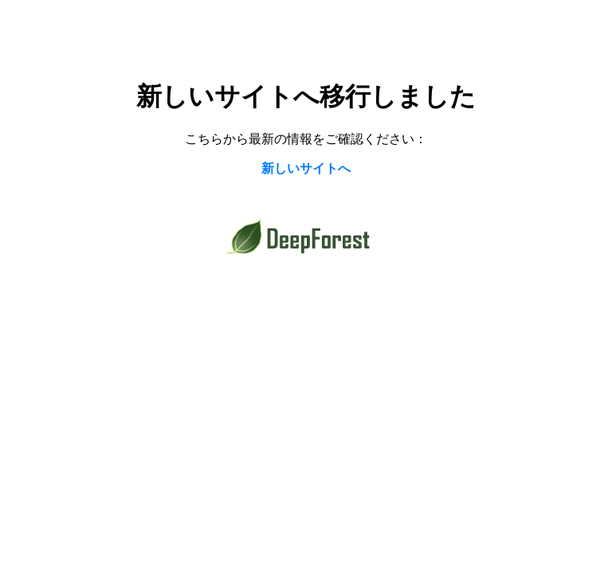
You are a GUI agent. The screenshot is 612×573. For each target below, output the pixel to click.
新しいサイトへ (306, 168)
